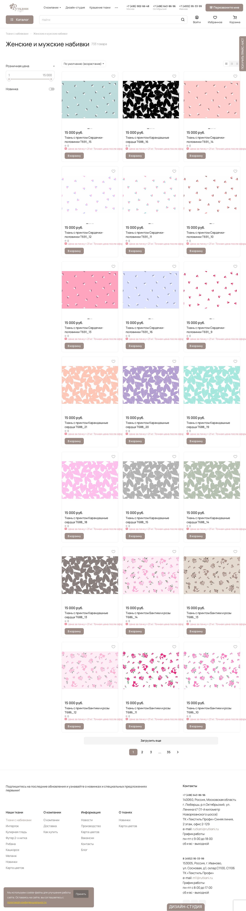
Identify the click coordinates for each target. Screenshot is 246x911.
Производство (91, 826)
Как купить (51, 832)
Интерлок (12, 826)
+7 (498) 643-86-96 (164, 7)
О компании (52, 812)
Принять (81, 894)
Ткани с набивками (18, 820)
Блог (84, 850)
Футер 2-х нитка (16, 838)
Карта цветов (15, 868)
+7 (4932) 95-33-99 (190, 7)
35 (169, 752)
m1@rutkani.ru (203, 878)
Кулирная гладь (16, 832)
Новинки (11, 862)
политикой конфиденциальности (26, 902)
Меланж (11, 856)
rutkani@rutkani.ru (206, 829)
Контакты (87, 844)
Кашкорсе (12, 850)
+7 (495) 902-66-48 (138, 7)
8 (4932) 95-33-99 (193, 858)
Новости (87, 820)
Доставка (50, 826)
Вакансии (87, 838)
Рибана (11, 844)
